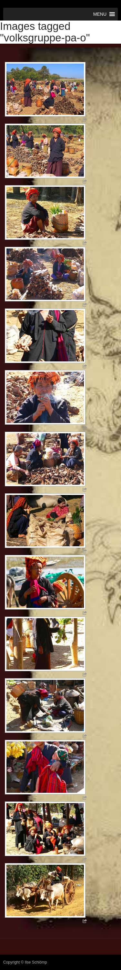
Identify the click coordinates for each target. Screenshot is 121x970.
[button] (99, 14)
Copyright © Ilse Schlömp (25, 962)
